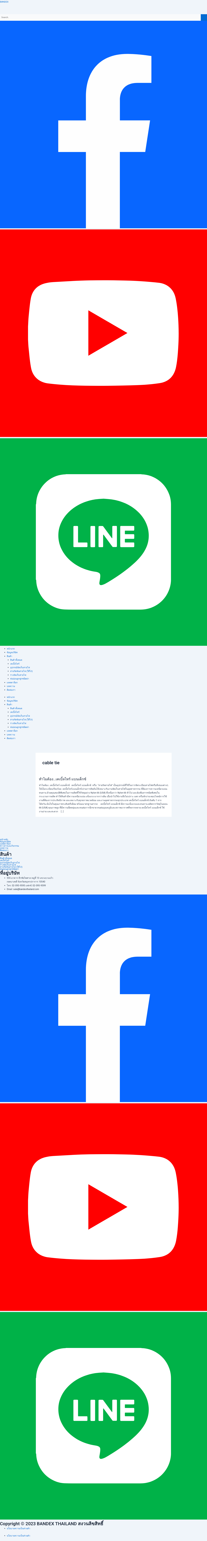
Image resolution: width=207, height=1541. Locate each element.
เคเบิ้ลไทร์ (15, 664)
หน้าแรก (11, 648)
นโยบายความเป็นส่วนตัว (19, 1528)
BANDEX (4, 1)
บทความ (11, 686)
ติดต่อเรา (11, 690)
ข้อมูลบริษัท (13, 652)
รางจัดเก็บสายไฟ (18, 675)
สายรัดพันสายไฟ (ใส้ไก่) (22, 671)
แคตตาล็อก (12, 682)
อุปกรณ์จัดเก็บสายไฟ (20, 667)
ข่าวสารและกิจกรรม (10, 845)
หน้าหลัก (4, 838)
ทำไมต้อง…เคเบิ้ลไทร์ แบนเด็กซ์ (64, 779)
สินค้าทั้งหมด (16, 660)
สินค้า (10, 656)
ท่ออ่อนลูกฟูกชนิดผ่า (20, 678)
